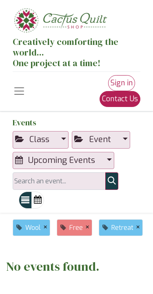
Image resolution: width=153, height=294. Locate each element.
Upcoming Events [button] (56, 160)
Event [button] (93, 139)
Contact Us (120, 99)
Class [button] (33, 139)
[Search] (111, 180)
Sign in (122, 83)
